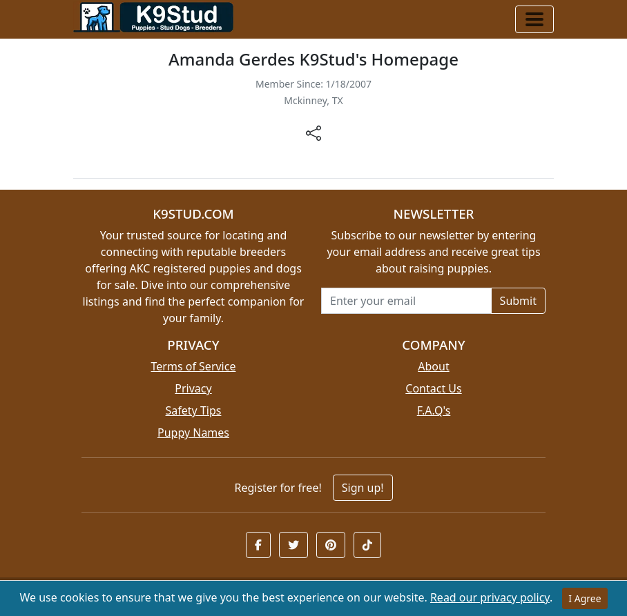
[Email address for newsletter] (406, 301)
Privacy (193, 388)
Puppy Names (193, 432)
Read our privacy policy (490, 597)
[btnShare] (313, 132)
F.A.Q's (434, 410)
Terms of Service (193, 366)
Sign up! (363, 487)
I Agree (584, 598)
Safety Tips (194, 410)
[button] (258, 545)
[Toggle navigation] (534, 19)
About (433, 366)
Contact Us (433, 388)
